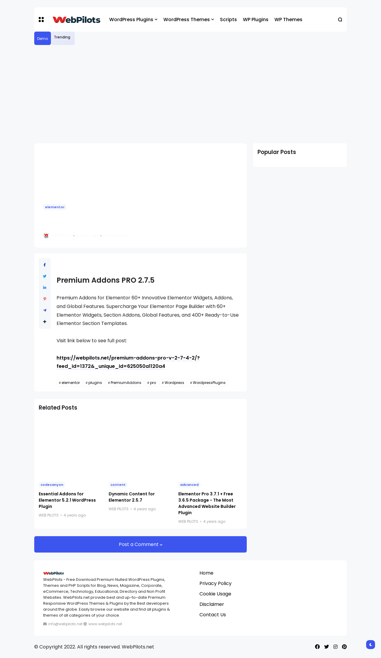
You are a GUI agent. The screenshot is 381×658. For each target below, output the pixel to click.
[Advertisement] (190, 94)
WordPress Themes (186, 19)
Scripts (228, 19)
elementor (55, 207)
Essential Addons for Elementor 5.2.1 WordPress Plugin (67, 500)
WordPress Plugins (131, 19)
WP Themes (288, 19)
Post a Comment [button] (139, 544)
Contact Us (212, 614)
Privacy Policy (215, 583)
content (118, 484)
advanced (189, 484)
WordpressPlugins (209, 382)
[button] (41, 19)
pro (153, 382)
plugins (95, 382)
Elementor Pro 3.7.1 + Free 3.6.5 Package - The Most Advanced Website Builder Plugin (207, 503)
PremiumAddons (126, 382)
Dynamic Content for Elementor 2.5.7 (132, 497)
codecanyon (51, 484)
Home (206, 573)
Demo (42, 38)
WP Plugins (255, 19)
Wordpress (174, 382)
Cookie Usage (215, 593)
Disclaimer (211, 604)
